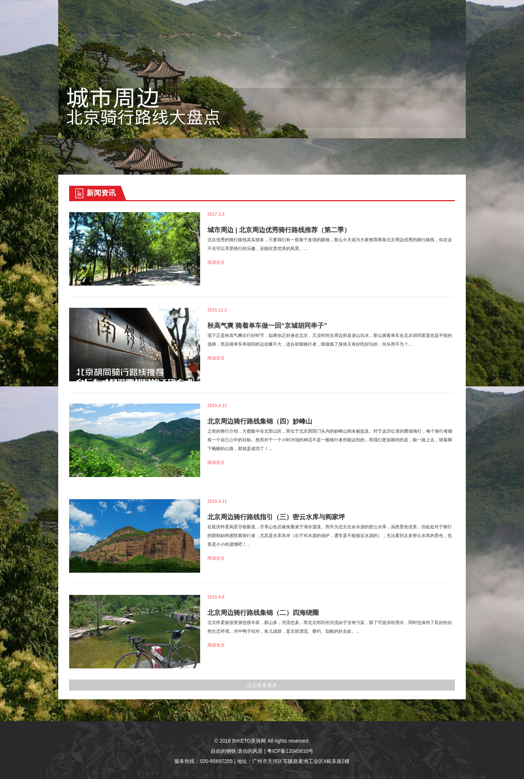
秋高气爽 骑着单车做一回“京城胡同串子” (267, 325)
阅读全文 (216, 262)
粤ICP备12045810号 (290, 751)
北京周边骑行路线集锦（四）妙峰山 (259, 421)
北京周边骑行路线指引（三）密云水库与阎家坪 (276, 517)
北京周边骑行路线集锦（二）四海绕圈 (263, 612)
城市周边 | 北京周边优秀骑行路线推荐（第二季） (278, 230)
